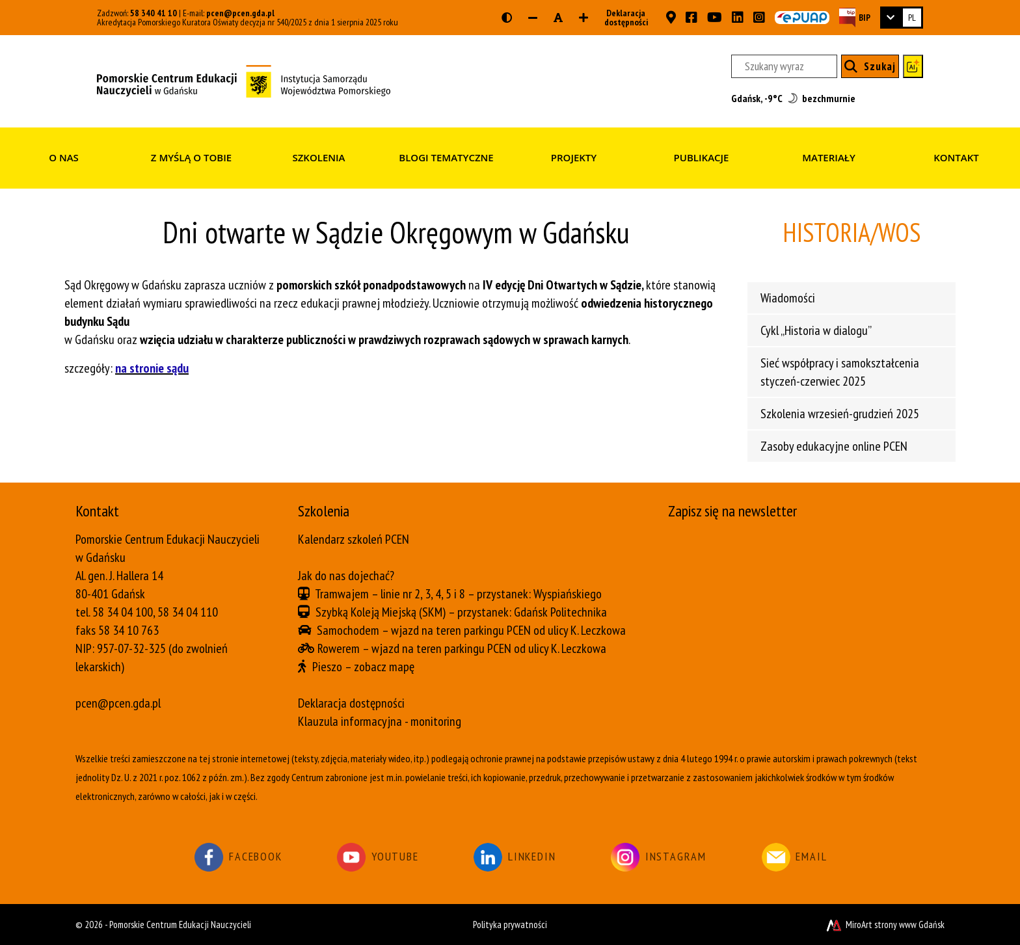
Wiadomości (787, 297)
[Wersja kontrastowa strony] (507, 17)
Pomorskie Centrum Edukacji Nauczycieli (180, 924)
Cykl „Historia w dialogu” (816, 330)
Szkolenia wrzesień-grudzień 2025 (839, 413)
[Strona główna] (243, 80)
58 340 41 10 (153, 13)
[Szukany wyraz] (784, 66)
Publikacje (701, 157)
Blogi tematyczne (446, 157)
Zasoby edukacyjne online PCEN (833, 446)
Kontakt (956, 157)
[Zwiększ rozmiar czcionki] (583, 17)
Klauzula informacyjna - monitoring (379, 721)
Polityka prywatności (510, 924)
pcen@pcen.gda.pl (240, 13)
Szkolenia (318, 157)
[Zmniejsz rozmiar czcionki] (532, 17)
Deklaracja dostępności (622, 17)
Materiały (828, 157)
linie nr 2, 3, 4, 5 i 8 (423, 593)
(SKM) (432, 612)
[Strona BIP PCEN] (854, 17)
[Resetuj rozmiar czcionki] (558, 17)
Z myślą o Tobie (191, 157)
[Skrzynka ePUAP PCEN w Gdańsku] (802, 17)
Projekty (574, 157)
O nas (64, 157)
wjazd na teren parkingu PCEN (461, 630)
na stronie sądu (152, 368)
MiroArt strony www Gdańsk (884, 924)
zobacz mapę (384, 666)
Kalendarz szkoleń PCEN (353, 539)
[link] (901, 18)
